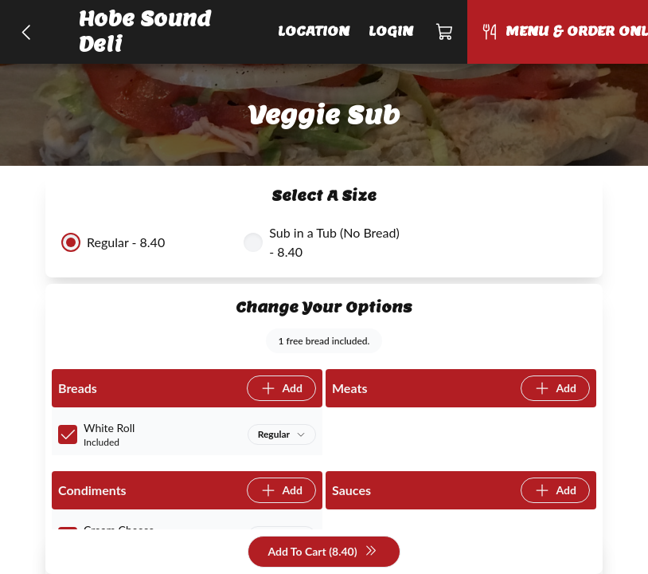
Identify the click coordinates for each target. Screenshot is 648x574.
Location (313, 31)
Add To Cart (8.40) (322, 552)
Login (391, 31)
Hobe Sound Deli (145, 31)
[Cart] (445, 32)
